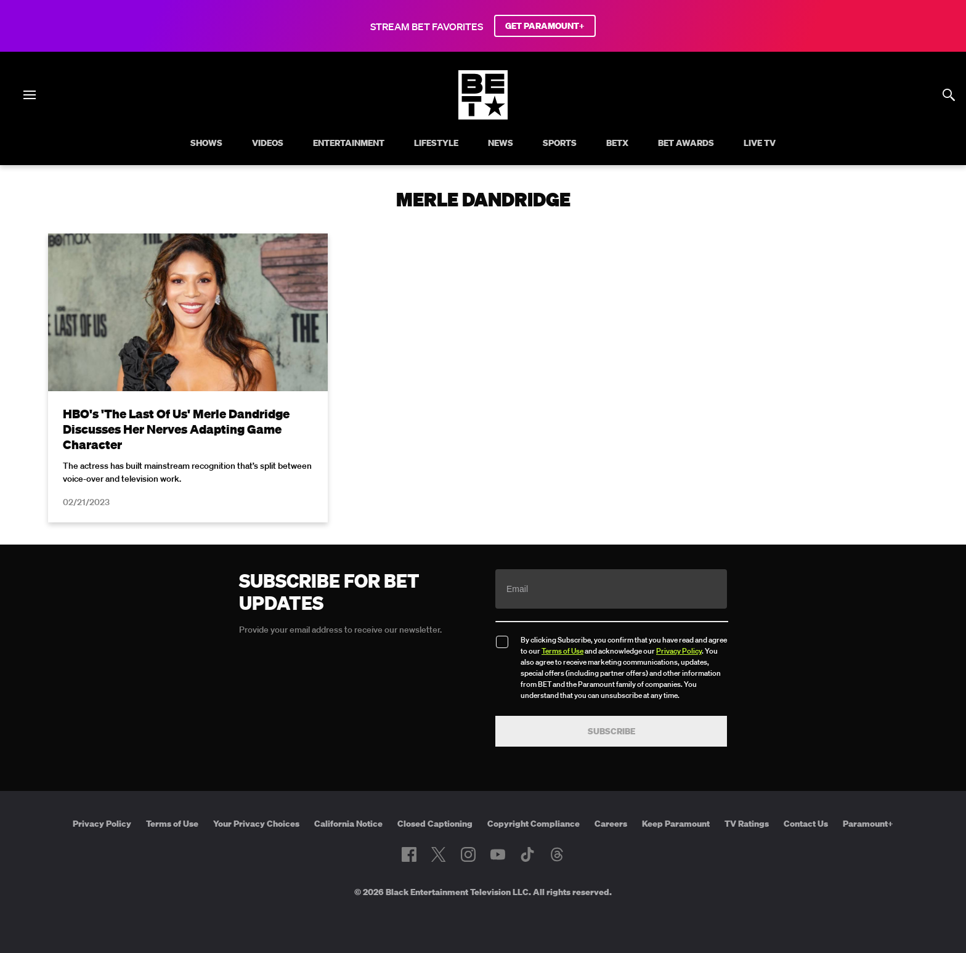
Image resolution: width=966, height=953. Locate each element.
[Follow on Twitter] (438, 854)
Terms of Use (562, 651)
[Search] (949, 95)
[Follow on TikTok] (527, 854)
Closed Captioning (435, 823)
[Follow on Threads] (557, 854)
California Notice (348, 823)
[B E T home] (483, 116)
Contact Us (806, 823)
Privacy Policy (679, 651)
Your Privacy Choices (256, 823)
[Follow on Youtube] (497, 854)
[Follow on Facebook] (409, 854)
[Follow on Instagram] (468, 854)
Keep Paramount (676, 823)
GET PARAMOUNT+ (545, 25)
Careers (611, 823)
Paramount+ (868, 823)
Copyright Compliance (533, 823)
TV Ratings (746, 823)
